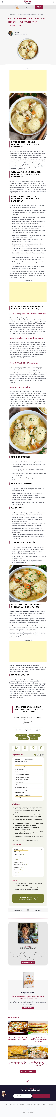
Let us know (22, 899)
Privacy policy (38, 1104)
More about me (27, 962)
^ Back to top (8, 1104)
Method (25, 748)
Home (10, 14)
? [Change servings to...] (42, 754)
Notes (41, 748)
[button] (41, 759)
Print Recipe (27, 722)
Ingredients (16, 748)
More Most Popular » (28, 1071)
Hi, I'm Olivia (21, 1104)
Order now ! (39, 7)
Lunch (14, 14)
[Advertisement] (28, 80)
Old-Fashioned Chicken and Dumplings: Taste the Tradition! (30, 14)
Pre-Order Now (27, 1007)
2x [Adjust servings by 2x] (37, 754)
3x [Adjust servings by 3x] (40, 754)
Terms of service (48, 1104)
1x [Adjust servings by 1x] (35, 754)
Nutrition (33, 748)
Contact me (29, 1104)
